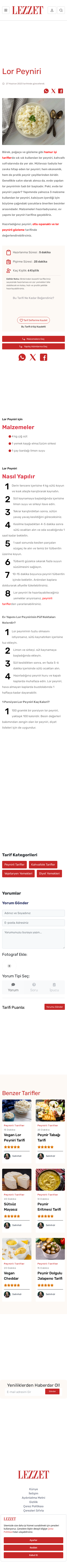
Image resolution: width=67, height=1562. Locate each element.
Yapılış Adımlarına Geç (33, 346)
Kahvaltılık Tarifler (43, 864)
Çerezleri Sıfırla (33, 1510)
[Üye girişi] (52, 10)
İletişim (33, 1493)
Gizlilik (33, 1502)
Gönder (52, 1391)
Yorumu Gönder (54, 1007)
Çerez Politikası (33, 1506)
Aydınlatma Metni (33, 1497)
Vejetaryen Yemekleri (18, 873)
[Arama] (61, 10)
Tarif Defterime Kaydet (33, 320)
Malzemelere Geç (34, 339)
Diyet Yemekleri (49, 873)
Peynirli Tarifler (14, 864)
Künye (33, 1489)
